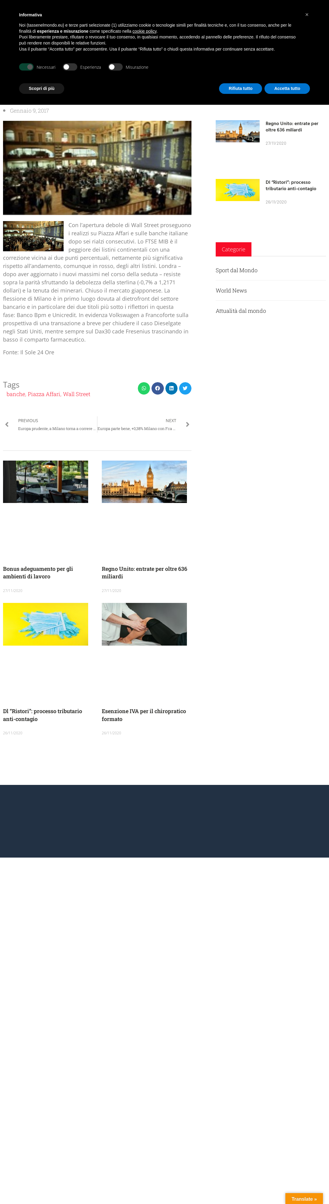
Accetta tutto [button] (287, 88)
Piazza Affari (44, 394)
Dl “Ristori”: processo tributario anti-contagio (291, 185)
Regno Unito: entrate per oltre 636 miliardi (292, 126)
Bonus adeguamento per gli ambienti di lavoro (38, 572)
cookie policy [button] (144, 31)
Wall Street (76, 394)
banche (16, 394)
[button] (144, 388)
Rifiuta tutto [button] (241, 88)
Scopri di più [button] (42, 88)
